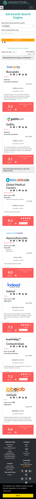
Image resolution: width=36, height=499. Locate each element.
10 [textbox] (13, 52)
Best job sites (9, 444)
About (26, 444)
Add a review (23, 223)
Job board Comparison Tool (9, 448)
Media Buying (9, 466)
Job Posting (10, 469)
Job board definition (10, 458)
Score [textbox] (29, 54)
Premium (9, 474)
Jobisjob (11, 394)
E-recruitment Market (9, 456)
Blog (26, 446)
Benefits (10, 446)
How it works (26, 453)
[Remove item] (3, 26)
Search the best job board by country (13, 23)
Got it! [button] (18, 495)
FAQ (26, 451)
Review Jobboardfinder (26, 465)
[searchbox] (10, 26)
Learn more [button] (7, 491)
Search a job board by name (10, 30)
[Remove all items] (33, 26)
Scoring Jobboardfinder (10, 452)
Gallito (10, 124)
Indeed (10, 291)
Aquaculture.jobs (17, 238)
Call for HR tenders (10, 467)
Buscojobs (12, 71)
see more (20, 99)
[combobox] (18, 26)
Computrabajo (15, 343)
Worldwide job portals (9, 454)
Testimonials (26, 463)
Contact (26, 455)
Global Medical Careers (15, 186)
